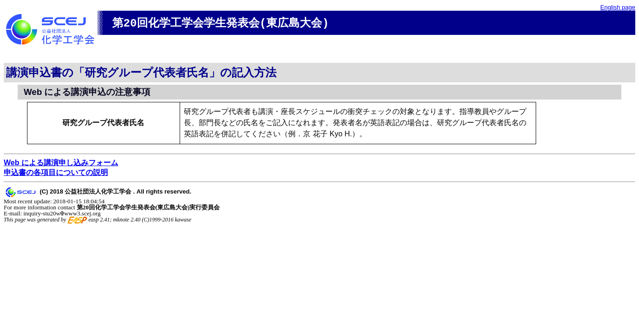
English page (617, 7)
